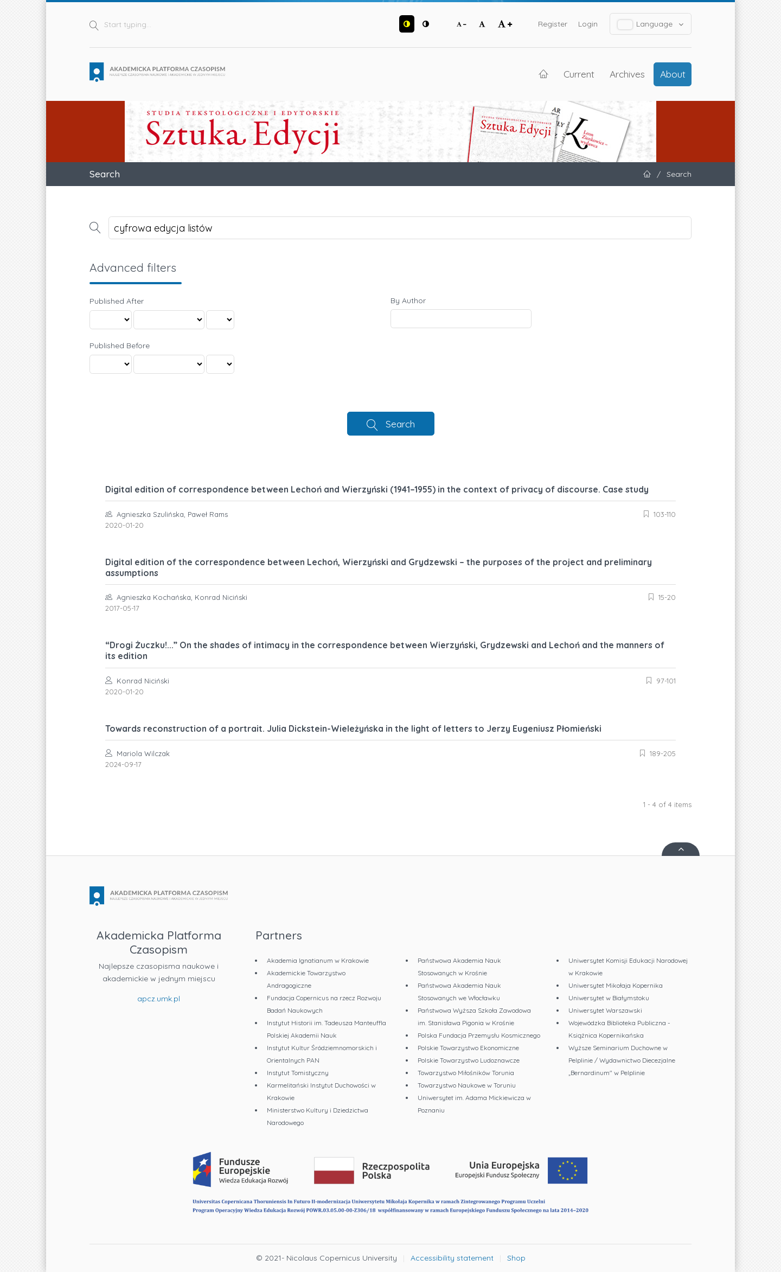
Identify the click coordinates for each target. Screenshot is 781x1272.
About (673, 74)
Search (400, 424)
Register (552, 24)
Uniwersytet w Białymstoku (608, 998)
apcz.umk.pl (158, 998)
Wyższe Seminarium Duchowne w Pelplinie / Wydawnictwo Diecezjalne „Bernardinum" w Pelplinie (621, 1060)
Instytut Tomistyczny (298, 1073)
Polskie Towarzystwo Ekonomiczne (468, 1048)
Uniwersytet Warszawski (605, 1010)
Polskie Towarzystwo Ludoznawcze (469, 1060)
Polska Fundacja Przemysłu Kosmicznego (479, 1035)
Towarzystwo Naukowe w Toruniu (467, 1085)
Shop (516, 1258)
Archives (627, 74)
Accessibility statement (452, 1258)
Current (579, 74)
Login (588, 24)
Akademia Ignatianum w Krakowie (318, 960)
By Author (408, 300)
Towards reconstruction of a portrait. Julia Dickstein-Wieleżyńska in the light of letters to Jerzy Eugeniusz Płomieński (353, 728)
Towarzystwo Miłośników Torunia (466, 1073)
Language (651, 24)
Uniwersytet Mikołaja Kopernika (615, 985)
